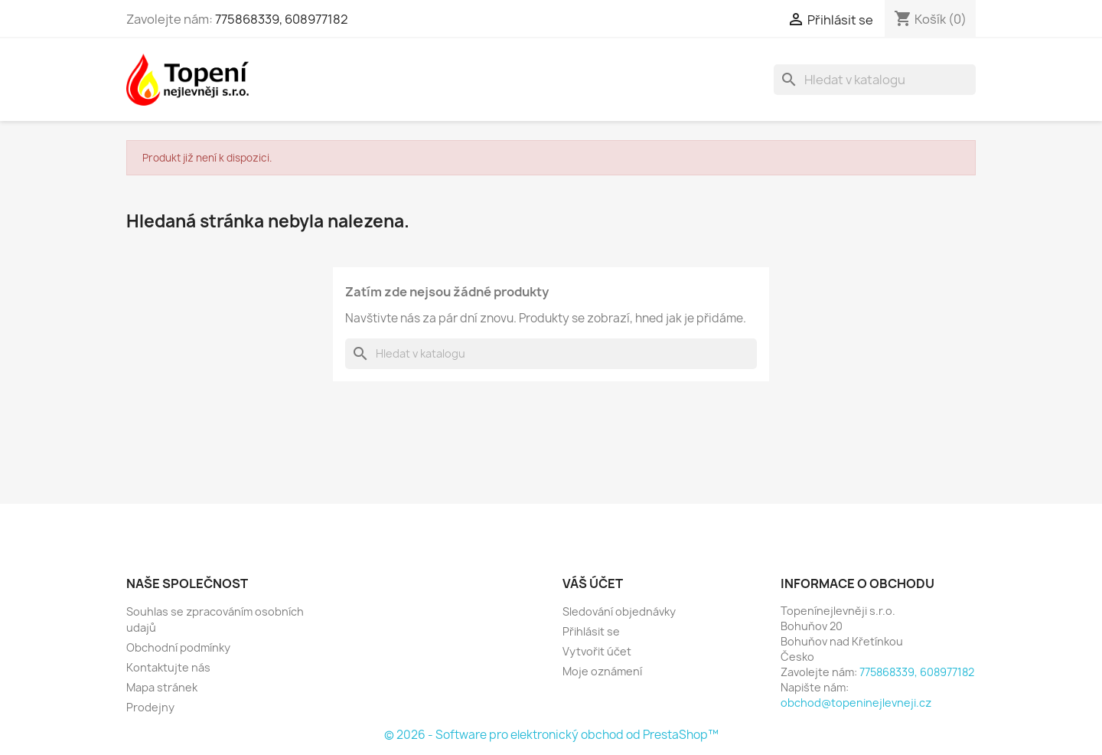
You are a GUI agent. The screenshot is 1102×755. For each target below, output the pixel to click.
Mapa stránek (161, 687)
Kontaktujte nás (168, 667)
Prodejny (150, 707)
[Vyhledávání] (875, 79)
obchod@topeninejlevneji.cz (856, 702)
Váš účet (592, 583)
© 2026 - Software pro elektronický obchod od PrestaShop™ (551, 735)
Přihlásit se (591, 631)
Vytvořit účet (596, 651)
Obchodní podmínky (178, 647)
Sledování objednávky (619, 611)
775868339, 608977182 (281, 19)
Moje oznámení (602, 671)
